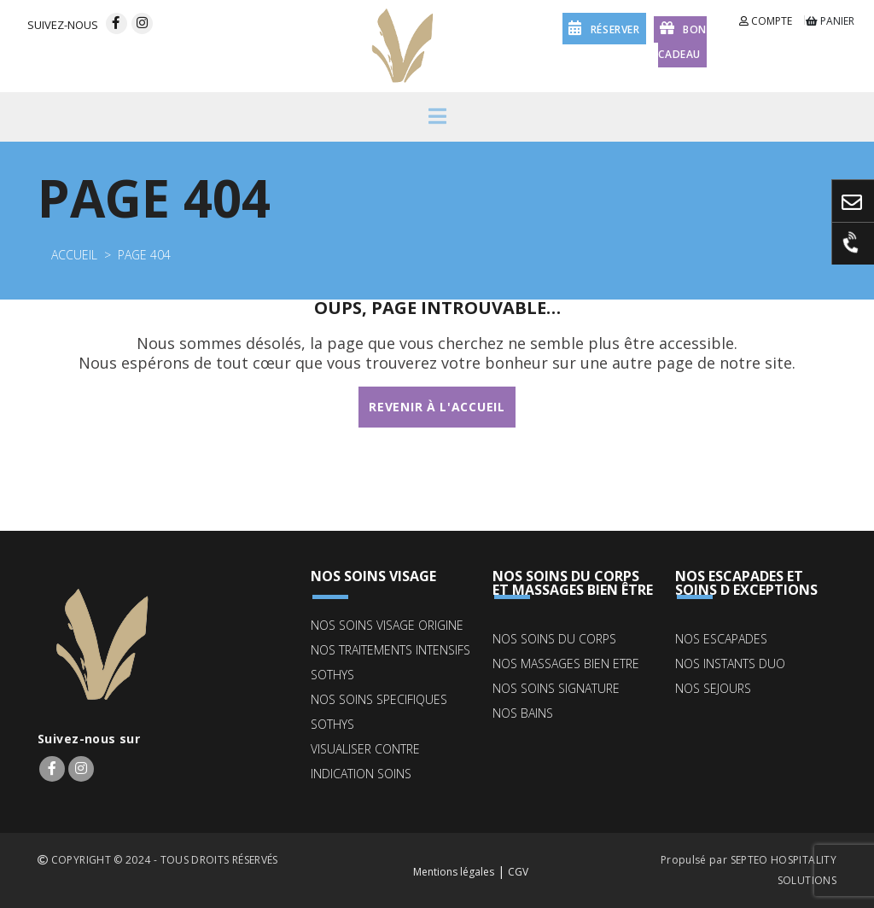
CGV (518, 871)
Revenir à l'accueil (436, 407)
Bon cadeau (682, 40)
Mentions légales (453, 871)
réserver (603, 28)
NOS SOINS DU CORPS (554, 639)
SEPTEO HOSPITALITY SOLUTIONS (783, 870)
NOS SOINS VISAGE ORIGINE (387, 625)
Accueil (74, 255)
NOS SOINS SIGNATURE (556, 688)
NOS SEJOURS (713, 688)
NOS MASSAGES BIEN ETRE (565, 663)
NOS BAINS (522, 713)
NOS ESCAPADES (721, 639)
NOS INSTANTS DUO (730, 663)
